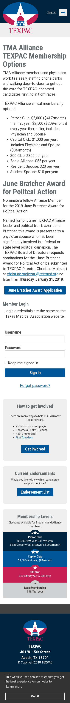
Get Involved (35, 449)
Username (13, 332)
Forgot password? (35, 385)
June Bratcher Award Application (35, 290)
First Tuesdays (24, 437)
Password (13, 347)
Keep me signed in (23, 363)
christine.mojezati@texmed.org (32, 274)
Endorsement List (35, 492)
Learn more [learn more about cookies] (14, 686)
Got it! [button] (35, 696)
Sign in (51, 12)
